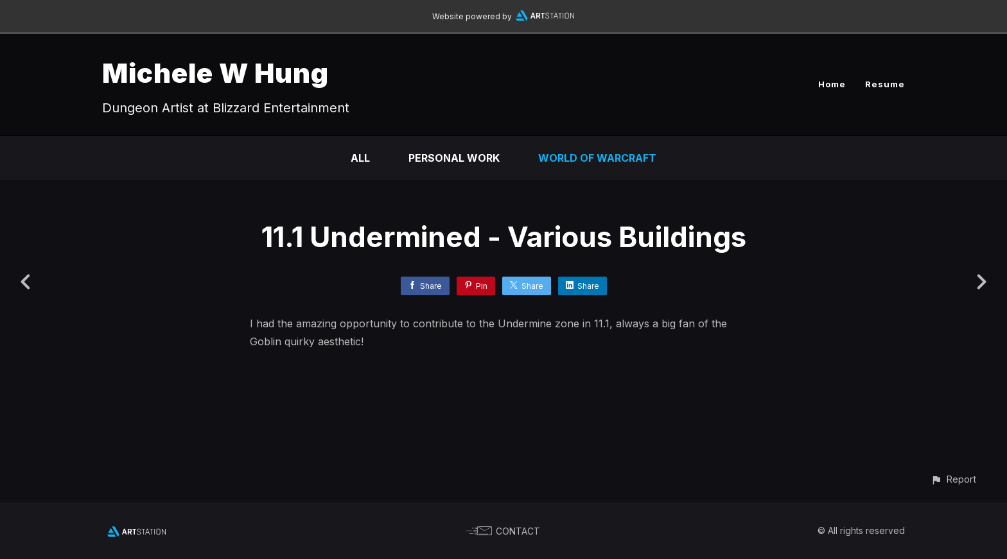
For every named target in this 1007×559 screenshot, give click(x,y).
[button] (953, 479)
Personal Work (454, 157)
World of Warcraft (597, 157)
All (360, 157)
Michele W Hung (215, 72)
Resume (885, 84)
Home (832, 84)
